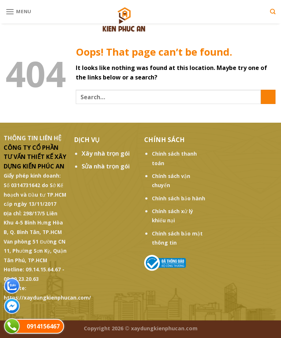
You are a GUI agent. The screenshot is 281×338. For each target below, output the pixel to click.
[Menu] (18, 12)
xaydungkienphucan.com (164, 328)
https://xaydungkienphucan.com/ (47, 297)
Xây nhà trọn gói (106, 153)
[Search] (273, 12)
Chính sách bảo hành (178, 198)
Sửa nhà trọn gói (106, 166)
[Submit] (268, 97)
